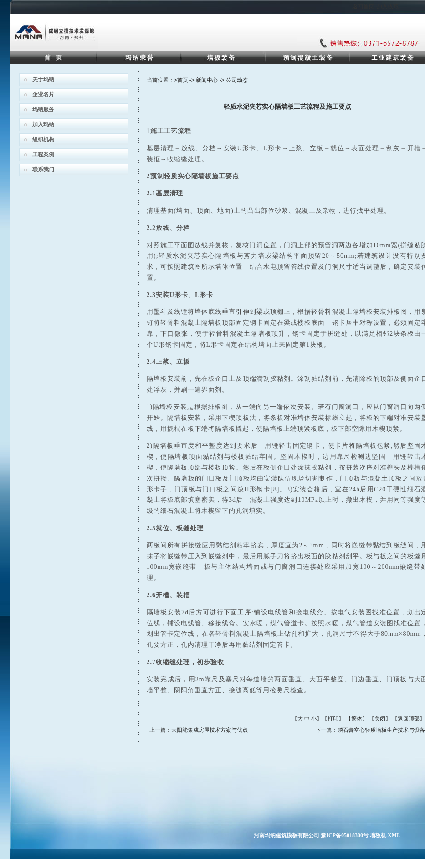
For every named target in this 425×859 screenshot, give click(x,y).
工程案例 (43, 154)
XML (394, 835)
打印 (333, 719)
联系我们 (43, 169)
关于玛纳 (43, 79)
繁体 (356, 719)
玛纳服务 (43, 109)
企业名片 (43, 94)
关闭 (379, 719)
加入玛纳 (43, 124)
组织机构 (43, 139)
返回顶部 (409, 719)
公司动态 (237, 80)
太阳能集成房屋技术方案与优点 (209, 730)
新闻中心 (207, 80)
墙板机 (378, 835)
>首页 (181, 80)
